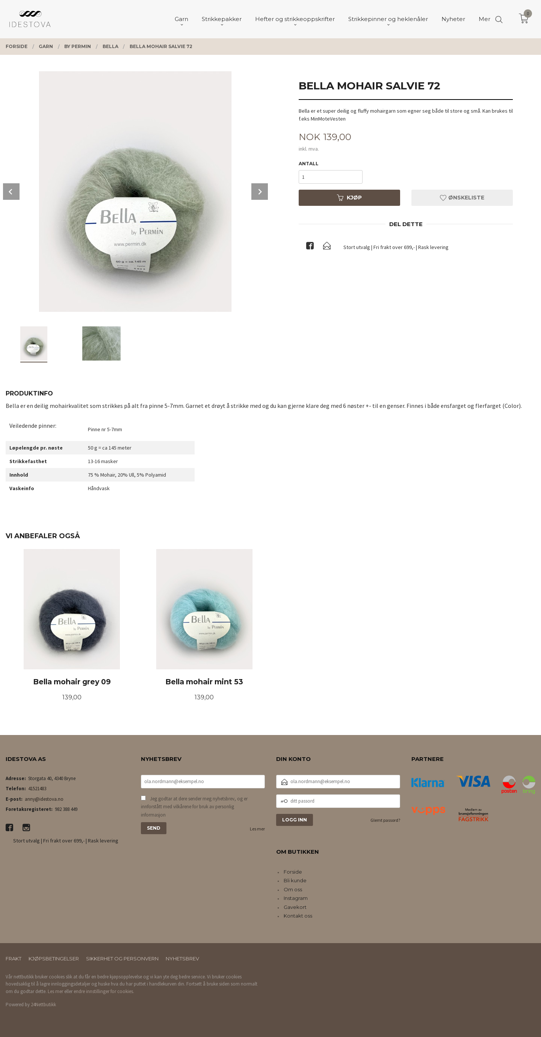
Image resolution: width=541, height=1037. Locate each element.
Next (259, 191)
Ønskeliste (462, 197)
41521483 (37, 788)
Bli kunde (295, 880)
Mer (484, 19)
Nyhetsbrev (182, 958)
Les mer (257, 829)
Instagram (296, 898)
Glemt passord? (385, 820)
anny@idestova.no (44, 799)
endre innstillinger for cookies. (104, 991)
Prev (11, 191)
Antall (309, 163)
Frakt (13, 958)
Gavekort (295, 907)
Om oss (293, 889)
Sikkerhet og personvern (122, 958)
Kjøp (349, 197)
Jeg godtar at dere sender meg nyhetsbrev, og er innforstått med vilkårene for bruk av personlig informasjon (194, 806)
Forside (293, 872)
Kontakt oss (298, 916)
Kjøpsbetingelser (54, 958)
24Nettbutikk (43, 1004)
